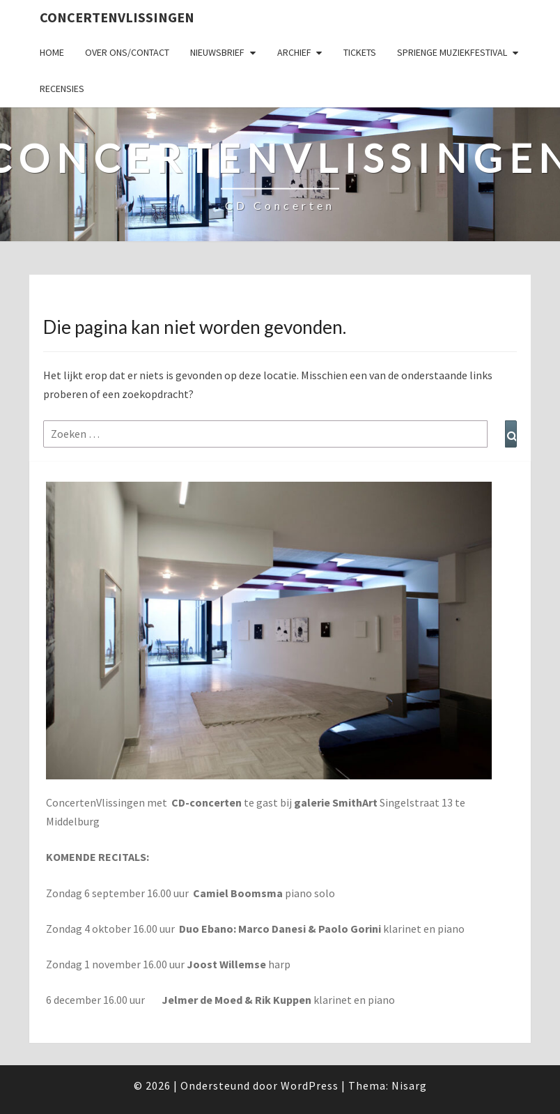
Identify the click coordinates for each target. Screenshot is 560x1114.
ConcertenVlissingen (117, 17)
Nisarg (409, 1085)
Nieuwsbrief (217, 52)
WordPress (310, 1085)
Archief (294, 52)
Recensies (62, 88)
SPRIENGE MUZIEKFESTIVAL (452, 52)
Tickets (359, 52)
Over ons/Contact (127, 52)
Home (52, 52)
